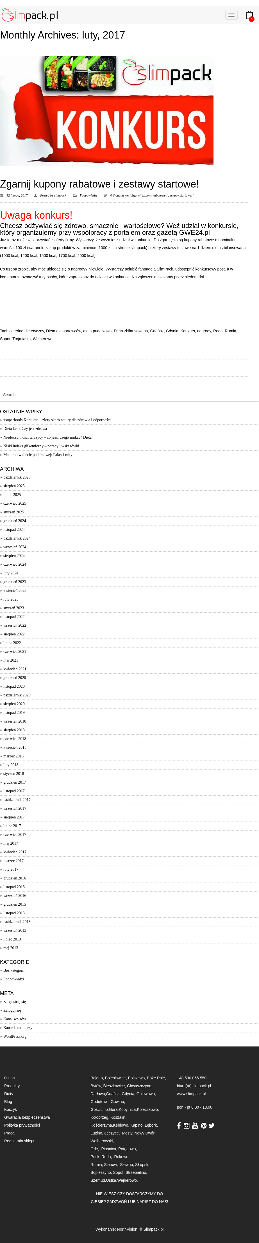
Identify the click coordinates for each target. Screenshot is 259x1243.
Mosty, (128, 1133)
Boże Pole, (156, 1078)
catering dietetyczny (26, 331)
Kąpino (136, 1125)
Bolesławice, (116, 1078)
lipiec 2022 (12, 643)
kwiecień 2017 (14, 852)
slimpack (60, 195)
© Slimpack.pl (152, 1229)
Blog (8, 1101)
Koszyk (10, 1109)
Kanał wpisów (14, 1019)
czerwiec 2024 (14, 564)
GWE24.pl (194, 232)
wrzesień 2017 (14, 808)
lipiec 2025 (12, 495)
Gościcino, (99, 1109)
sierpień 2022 (14, 634)
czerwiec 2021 (14, 651)
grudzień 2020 (14, 678)
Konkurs (188, 331)
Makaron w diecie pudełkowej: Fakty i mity (37, 455)
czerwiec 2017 (14, 835)
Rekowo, (122, 1156)
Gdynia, (129, 1093)
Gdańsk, (114, 1093)
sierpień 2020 (14, 704)
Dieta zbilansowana (131, 331)
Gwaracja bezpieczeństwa (27, 1117)
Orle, (95, 1149)
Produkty (12, 1086)
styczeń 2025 (13, 512)
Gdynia (172, 331)
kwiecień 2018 (14, 747)
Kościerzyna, (101, 1125)
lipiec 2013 (12, 939)
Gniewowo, (146, 1093)
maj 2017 (10, 843)
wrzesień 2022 (14, 625)
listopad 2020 (14, 686)
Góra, (114, 1109)
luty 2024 (10, 573)
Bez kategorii (13, 970)
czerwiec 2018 (14, 739)
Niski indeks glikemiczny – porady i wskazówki (41, 446)
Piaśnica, (109, 1149)
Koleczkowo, (148, 1109)
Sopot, (118, 1172)
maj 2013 (10, 948)
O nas (9, 1078)
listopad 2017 (14, 791)
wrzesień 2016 (14, 896)
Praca (9, 1133)
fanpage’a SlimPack (155, 269)
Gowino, (118, 1101)
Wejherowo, (127, 1180)
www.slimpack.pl (191, 1093)
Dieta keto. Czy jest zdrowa (25, 429)
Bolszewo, (137, 1078)
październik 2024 (17, 538)
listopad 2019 (14, 712)
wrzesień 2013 (14, 930)
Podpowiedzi (88, 195)
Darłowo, (98, 1093)
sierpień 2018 (14, 730)
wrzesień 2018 (14, 721)
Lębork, (152, 1125)
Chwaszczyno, (139, 1086)
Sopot (5, 339)
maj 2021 (10, 660)
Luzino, (97, 1133)
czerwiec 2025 (14, 503)
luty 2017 (10, 869)
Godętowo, (100, 1101)
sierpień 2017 (14, 817)
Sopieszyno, (101, 1172)
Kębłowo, (121, 1125)
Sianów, (112, 1164)
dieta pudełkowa (97, 331)
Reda (217, 331)
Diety (8, 1093)
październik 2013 (17, 922)
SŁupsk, (142, 1164)
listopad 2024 (14, 529)
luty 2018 (10, 765)
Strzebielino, (136, 1172)
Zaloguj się (12, 1010)
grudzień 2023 (14, 582)
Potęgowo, (127, 1149)
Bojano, (97, 1078)
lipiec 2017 (12, 826)
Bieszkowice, (114, 1086)
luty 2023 (10, 599)
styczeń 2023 (13, 608)
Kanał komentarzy (17, 1028)
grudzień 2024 (14, 521)
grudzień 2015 (14, 904)
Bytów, (96, 1086)
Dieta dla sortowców (63, 331)
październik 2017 (17, 800)
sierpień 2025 (14, 486)
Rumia (230, 331)
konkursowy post (210, 269)
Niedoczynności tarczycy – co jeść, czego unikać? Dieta (47, 437)
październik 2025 (17, 477)
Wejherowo (43, 339)
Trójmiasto (21, 339)
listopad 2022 (14, 617)
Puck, (95, 1156)
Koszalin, (118, 1117)
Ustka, (111, 1180)
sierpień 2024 (14, 556)
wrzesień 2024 (14, 547)
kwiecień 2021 (14, 669)
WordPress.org (14, 1036)
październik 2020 (17, 695)
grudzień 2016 (14, 878)
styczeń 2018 (13, 773)
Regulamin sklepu (19, 1141)
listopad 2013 (14, 913)
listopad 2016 (14, 887)
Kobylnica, (128, 1109)
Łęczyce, (112, 1133)
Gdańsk (156, 331)
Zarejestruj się (14, 1002)
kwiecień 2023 (14, 590)
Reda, (107, 1156)
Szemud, (98, 1180)
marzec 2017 (13, 861)
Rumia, (97, 1164)
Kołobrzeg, (100, 1117)
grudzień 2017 (14, 782)
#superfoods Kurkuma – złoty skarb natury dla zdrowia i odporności (57, 420)
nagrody (204, 331)
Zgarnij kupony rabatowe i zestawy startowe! (99, 184)
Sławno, (127, 1164)
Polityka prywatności (22, 1125)
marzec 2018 (13, 756)
